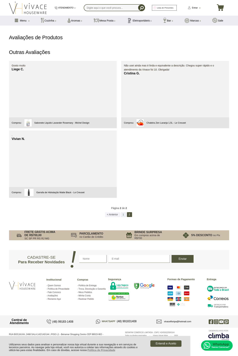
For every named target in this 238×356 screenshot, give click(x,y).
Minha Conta (85, 295)
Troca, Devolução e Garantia (92, 289)
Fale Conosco (54, 292)
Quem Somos (54, 285)
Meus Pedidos (85, 292)
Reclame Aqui (54, 299)
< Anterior (112, 214)
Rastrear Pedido (86, 299)
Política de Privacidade (101, 350)
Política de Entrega (88, 285)
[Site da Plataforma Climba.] (218, 335)
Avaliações (53, 295)
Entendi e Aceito (166, 343)
